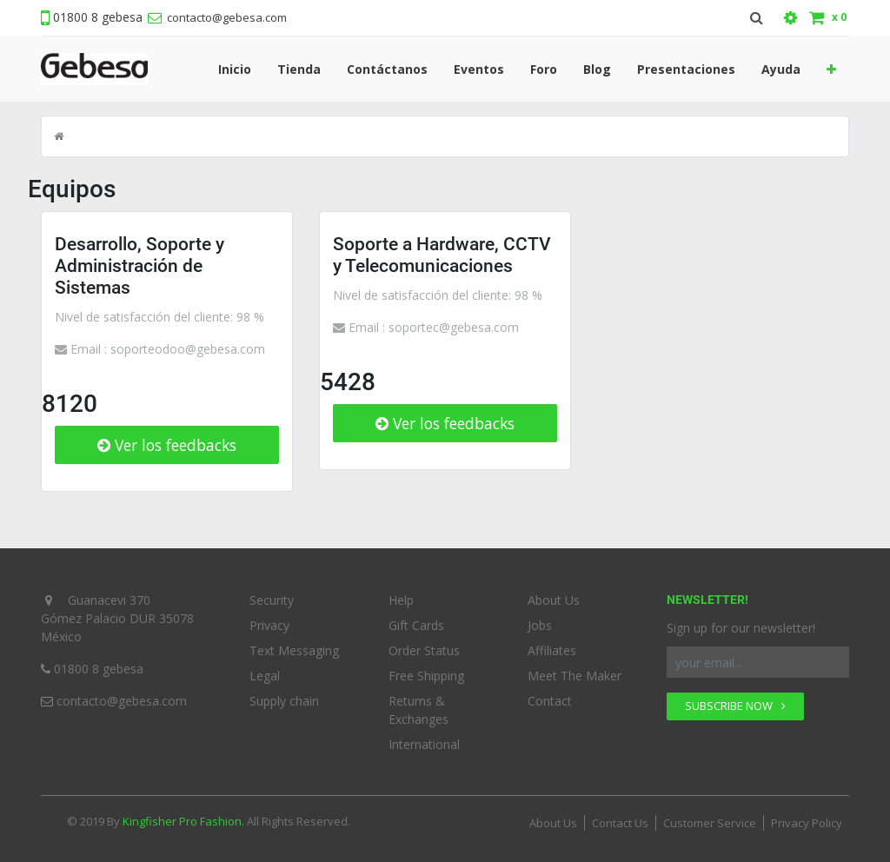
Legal (264, 675)
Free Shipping (426, 675)
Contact (550, 701)
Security (271, 600)
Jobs (540, 625)
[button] (831, 69)
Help (401, 600)
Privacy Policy (806, 823)
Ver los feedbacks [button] (166, 444)
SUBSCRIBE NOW (735, 705)
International (424, 744)
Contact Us (620, 823)
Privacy (269, 625)
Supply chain (284, 701)
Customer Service (709, 823)
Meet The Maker (574, 675)
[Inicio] (58, 136)
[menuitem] (234, 69)
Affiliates (552, 650)
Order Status (424, 650)
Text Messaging (294, 650)
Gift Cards (416, 625)
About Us (554, 600)
